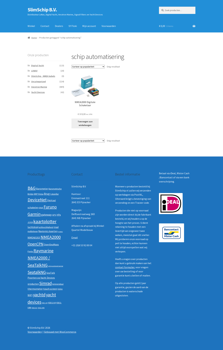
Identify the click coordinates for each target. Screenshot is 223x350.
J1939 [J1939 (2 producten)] (30, 222)
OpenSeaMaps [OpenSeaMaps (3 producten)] (51, 244)
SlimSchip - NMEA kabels (43, 76)
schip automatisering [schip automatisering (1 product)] (55, 266)
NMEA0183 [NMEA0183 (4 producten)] (34, 237)
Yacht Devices (38, 92)
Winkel (31, 26)
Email (74, 237)
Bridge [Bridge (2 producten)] (31, 194)
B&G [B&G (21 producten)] (32, 188)
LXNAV (34, 70)
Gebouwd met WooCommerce (60, 331)
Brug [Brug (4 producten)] (47, 194)
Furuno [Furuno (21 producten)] (50, 207)
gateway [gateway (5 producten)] (46, 214)
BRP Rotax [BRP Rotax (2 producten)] (39, 194)
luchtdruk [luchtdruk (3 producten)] (33, 227)
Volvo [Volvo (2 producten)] (60, 289)
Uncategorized (38, 81)
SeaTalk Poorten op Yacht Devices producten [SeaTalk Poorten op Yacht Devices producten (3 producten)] (41, 278)
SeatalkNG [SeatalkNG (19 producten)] (37, 272)
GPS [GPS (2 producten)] (54, 215)
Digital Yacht (37, 65)
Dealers (59, 26)
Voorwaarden (109, 26)
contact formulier (124, 267)
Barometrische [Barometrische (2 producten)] (55, 189)
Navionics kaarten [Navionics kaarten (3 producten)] (48, 231)
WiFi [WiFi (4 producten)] (30, 295)
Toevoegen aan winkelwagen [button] (85, 123)
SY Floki (73, 26)
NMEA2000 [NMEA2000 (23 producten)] (51, 237)
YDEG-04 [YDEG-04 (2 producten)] (52, 302)
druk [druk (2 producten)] (41, 207)
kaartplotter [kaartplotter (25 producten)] (44, 221)
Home (34, 37)
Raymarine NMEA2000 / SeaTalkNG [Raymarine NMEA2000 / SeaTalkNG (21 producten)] (40, 258)
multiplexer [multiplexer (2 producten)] (33, 231)
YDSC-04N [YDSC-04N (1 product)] (41, 308)
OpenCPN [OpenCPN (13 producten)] (35, 244)
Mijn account (89, 26)
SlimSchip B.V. (42, 9)
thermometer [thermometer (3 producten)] (35, 288)
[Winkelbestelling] (88, 66)
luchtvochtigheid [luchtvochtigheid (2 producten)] (45, 227)
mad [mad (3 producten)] (56, 227)
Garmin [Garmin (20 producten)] (34, 214)
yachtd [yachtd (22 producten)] (39, 294)
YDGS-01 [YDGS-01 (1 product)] (34, 308)
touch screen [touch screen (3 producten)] (50, 288)
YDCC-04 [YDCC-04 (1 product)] (44, 303)
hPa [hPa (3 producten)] (59, 214)
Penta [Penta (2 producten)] (30, 251)
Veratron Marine (39, 86)
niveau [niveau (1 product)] (60, 232)
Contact (45, 26)
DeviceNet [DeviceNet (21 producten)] (37, 200)
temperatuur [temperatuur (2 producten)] (58, 284)
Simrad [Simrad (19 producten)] (45, 283)
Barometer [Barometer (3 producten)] (42, 188)
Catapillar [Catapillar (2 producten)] (54, 194)
